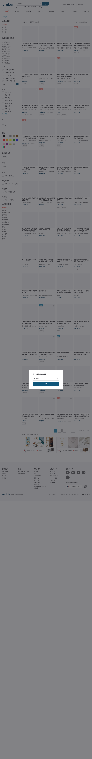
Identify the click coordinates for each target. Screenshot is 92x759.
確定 (46, 383)
